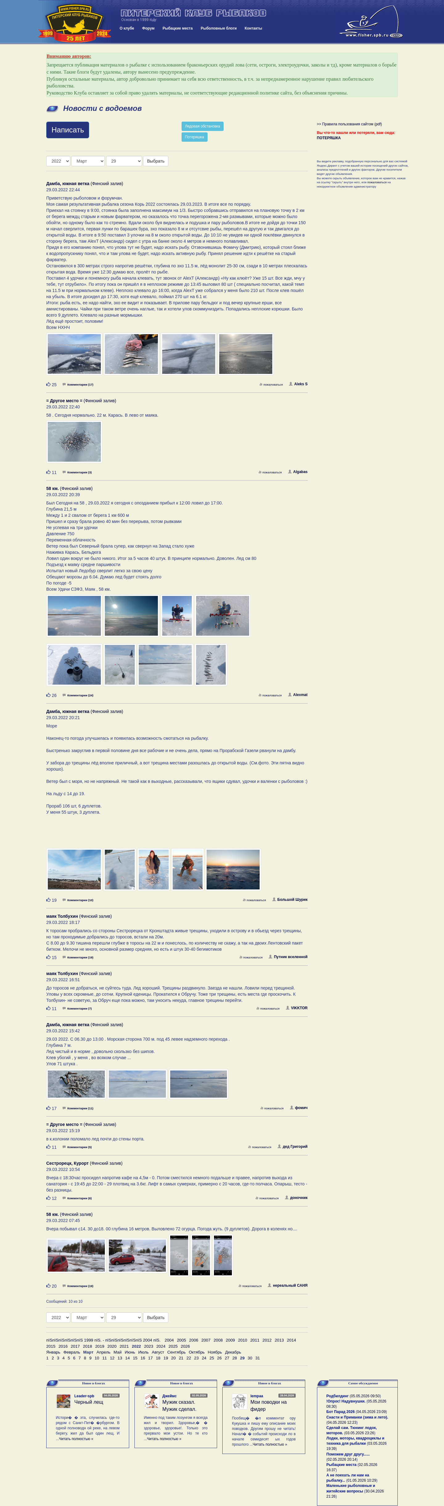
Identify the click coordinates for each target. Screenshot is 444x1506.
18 (158, 1358)
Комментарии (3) (77, 472)
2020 (112, 1346)
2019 (100, 1346)
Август (158, 1352)
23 (196, 1358)
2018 (87, 1346)
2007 (206, 1340)
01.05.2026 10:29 (361, 1480)
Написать (67, 130)
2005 (181, 1340)
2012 (267, 1340)
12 (112, 1358)
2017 (75, 1346)
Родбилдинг (338, 1396)
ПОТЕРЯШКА (329, 138)
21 (181, 1358)
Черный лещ (88, 1402)
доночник (296, 1198)
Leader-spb (84, 1396)
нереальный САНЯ (287, 1285)
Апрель (103, 1352)
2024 (161, 1346)
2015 (51, 1346)
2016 (63, 1346)
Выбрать (155, 161)
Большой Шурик (290, 899)
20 (173, 1358)
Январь (53, 1352)
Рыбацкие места (177, 28)
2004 (169, 1340)
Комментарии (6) (77, 1198)
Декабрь (233, 1352)
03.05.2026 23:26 (359, 1433)
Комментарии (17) (78, 384)
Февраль (72, 1352)
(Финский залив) (84, 183)
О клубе (127, 28)
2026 (185, 1346)
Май (117, 1352)
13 (119, 1358)
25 (211, 1358)
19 (165, 1358)
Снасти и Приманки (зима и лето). (357, 1417)
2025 (173, 1346)
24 (204, 1358)
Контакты (253, 28)
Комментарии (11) (78, 1108)
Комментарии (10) (78, 900)
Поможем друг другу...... (348, 1454)
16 (143, 1358)
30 (250, 1358)
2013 (279, 1340)
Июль (143, 1352)
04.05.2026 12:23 (342, 1422)
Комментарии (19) (78, 957)
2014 (291, 1340)
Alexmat (298, 695)
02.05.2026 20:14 (342, 1459)
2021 (124, 1346)
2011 (255, 1340)
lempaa (256, 1396)
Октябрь (197, 1352)
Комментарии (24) (78, 695)
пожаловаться (271, 384)
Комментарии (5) (77, 1147)
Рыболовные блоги (219, 28)
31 (257, 1358)
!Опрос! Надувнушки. (346, 1401)
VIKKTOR (297, 1008)
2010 (242, 1340)
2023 (148, 1346)
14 (127, 1358)
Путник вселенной (288, 957)
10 (97, 1358)
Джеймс (169, 1396)
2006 (193, 1340)
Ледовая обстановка (202, 126)
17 (150, 1358)
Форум (148, 28)
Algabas (298, 472)
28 (234, 1358)
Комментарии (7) (77, 1008)
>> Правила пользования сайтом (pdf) (349, 124)
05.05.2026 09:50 (365, 1396)
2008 (218, 1340)
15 (135, 1358)
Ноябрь (215, 1352)
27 (227, 1358)
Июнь (130, 1352)
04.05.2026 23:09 (371, 1412)
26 (219, 1358)
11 (104, 1358)
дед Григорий (293, 1146)
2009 (230, 1340)
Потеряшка (194, 137)
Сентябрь (176, 1352)
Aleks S (298, 384)
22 (189, 1358)
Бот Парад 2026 (341, 1412)
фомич (299, 1108)
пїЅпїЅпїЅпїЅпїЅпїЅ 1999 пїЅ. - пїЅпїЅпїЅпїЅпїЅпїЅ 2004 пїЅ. (103, 1340)
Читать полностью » (76, 1439)
